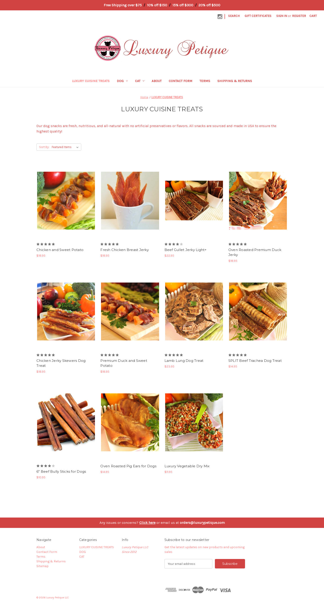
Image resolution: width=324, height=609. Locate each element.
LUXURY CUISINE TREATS (91, 81)
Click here (147, 522)
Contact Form (180, 81)
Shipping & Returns (234, 81)
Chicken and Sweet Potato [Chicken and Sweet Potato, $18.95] (59, 250)
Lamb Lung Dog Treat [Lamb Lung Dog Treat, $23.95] (184, 360)
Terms (205, 81)
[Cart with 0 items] (313, 15)
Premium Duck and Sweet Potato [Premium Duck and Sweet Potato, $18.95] (123, 363)
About (157, 81)
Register (299, 16)
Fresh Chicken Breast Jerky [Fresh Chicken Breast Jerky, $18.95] (124, 250)
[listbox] (66, 147)
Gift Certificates (258, 16)
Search (234, 16)
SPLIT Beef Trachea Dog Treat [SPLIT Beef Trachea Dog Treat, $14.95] (255, 360)
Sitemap (42, 566)
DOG (122, 81)
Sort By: (44, 147)
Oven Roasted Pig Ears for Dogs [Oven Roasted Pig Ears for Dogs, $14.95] (128, 466)
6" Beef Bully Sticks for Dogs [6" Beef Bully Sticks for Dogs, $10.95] (61, 471)
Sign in (281, 16)
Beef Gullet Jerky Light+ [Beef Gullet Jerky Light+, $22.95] (185, 250)
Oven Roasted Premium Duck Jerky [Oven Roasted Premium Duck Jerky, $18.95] (254, 252)
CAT (140, 81)
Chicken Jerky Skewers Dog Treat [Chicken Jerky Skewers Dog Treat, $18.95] (61, 363)
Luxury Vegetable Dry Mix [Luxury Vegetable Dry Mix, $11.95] (187, 466)
